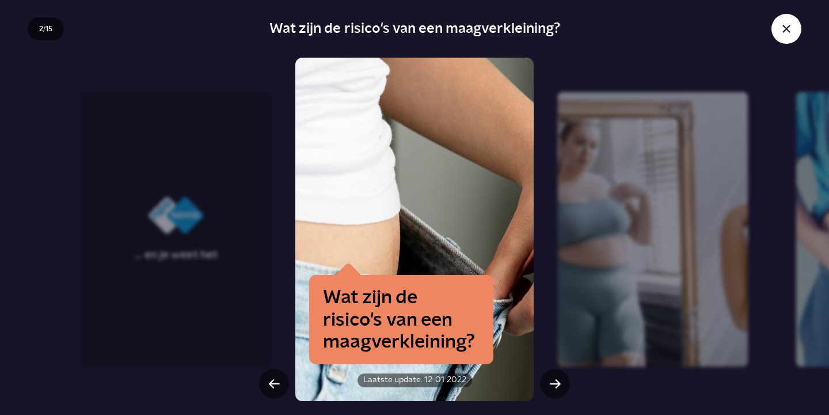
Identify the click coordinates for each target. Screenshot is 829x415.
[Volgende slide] (555, 384)
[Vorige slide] (274, 384)
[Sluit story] (786, 29)
